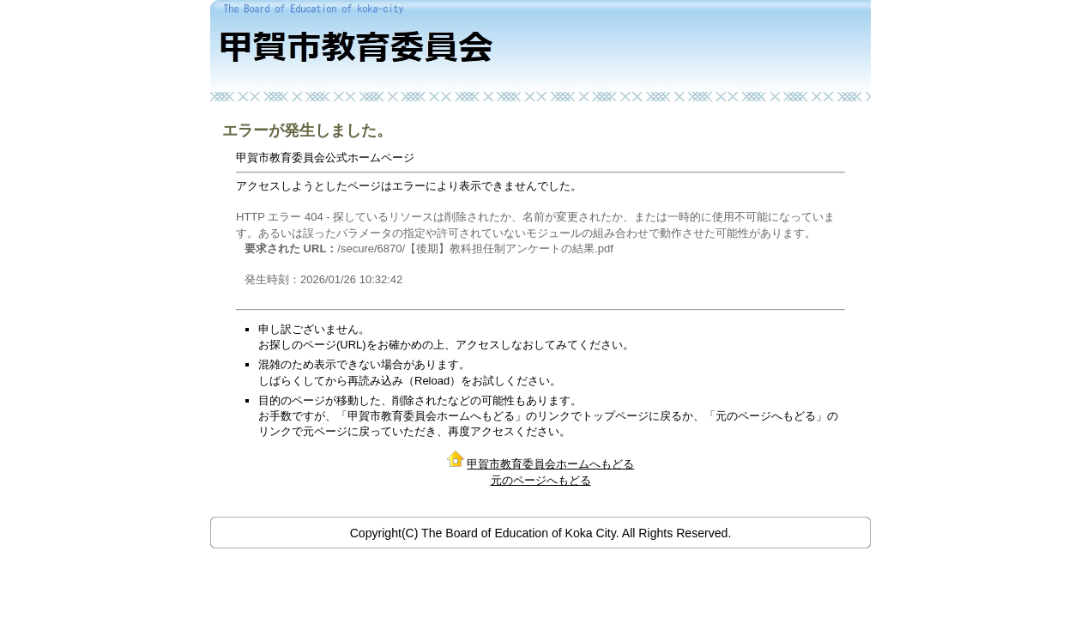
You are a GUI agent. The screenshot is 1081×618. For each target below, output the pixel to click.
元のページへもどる (541, 480)
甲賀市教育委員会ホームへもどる (550, 463)
